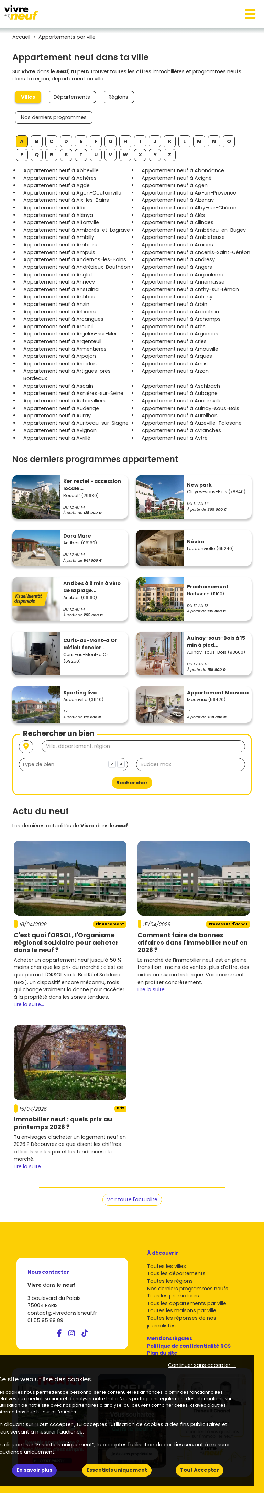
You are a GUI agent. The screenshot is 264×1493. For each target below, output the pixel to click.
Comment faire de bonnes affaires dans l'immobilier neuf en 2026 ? (193, 942)
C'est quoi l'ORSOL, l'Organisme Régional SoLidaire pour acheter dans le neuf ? (66, 942)
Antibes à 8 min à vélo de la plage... (92, 587)
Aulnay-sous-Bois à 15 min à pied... (216, 641)
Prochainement (208, 586)
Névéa (195, 541)
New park (199, 485)
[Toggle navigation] (250, 14)
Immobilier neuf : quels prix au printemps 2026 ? (63, 1123)
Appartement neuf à (61, 170)
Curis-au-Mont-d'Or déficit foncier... (90, 644)
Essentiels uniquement (117, 1470)
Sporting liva (80, 692)
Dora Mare (77, 535)
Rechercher (132, 782)
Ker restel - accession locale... (92, 485)
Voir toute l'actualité (132, 1199)
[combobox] (73, 764)
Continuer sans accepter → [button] (202, 1365)
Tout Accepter (199, 1470)
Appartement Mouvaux (218, 692)
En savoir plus (34, 1470)
